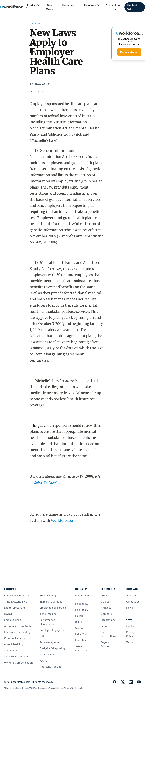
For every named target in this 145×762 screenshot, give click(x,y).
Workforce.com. (63, 520)
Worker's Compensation (18, 662)
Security (106, 626)
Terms (130, 642)
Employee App (12, 620)
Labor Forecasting (15, 607)
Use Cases (51, 7)
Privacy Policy (54, 688)
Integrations (108, 620)
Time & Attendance (15, 601)
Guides (105, 601)
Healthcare (81, 609)
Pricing (109, 5)
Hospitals (80, 640)
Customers (70, 5)
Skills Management (51, 601)
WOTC (43, 660)
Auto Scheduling (14, 644)
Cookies (131, 626)
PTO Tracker (47, 654)
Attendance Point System (19, 626)
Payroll (8, 613)
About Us (131, 595)
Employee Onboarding (17, 632)
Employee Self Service (53, 607)
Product (33, 5)
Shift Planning (48, 595)
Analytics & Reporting (52, 648)
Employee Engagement (53, 630)
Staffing (79, 628)
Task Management (50, 642)
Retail (78, 622)
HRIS (42, 636)
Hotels (79, 615)
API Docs (106, 607)
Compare (106, 613)
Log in (117, 7)
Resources (92, 5)
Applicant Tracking (50, 666)
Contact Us (133, 601)
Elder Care (81, 634)
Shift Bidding (11, 650)
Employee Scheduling (17, 595)
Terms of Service (71, 688)
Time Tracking (48, 613)
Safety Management (16, 656)
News (129, 607)
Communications (14, 638)
